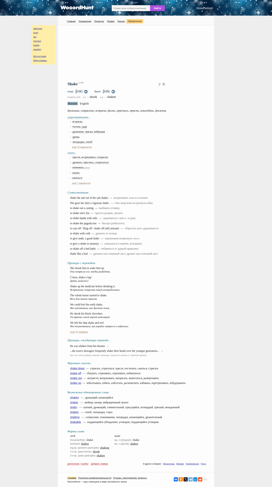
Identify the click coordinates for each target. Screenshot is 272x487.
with (89, 218)
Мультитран (169, 464)
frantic (36, 45)
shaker (104, 197)
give (75, 238)
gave (77, 202)
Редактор (99, 21)
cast (75, 228)
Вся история (39, 56)
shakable (75, 422)
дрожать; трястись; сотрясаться (90, 162)
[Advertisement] (137, 53)
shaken (74, 397)
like (79, 253)
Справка (71, 478)
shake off (75, 373)
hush (35, 32)
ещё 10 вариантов (82, 147)
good (89, 238)
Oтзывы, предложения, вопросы (130, 478)
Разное (121, 21)
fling (85, 228)
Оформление (135, 21)
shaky (73, 407)
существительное (78, 117)
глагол (71, 152)
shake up (75, 382)
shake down (77, 368)
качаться (77, 177)
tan (34, 37)
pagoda (88, 223)
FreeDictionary (192, 464)
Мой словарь (40, 60)
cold (87, 233)
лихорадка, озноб (82, 141)
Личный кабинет (204, 8)
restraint (114, 228)
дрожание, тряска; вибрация (88, 131)
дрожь (75, 136)
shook (96, 451)
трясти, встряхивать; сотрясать (90, 157)
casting (90, 208)
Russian (72, 103)
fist (88, 213)
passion (37, 49)
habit (93, 248)
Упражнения (84, 21)
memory (94, 243)
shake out (76, 378)
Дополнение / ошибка (77, 464)
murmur (37, 41)
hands (83, 218)
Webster (180, 464)
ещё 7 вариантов (81, 183)
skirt (87, 202)
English (84, 103)
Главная (71, 21)
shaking (74, 417)
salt (83, 197)
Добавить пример (99, 464)
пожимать (81, 167)
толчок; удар (79, 126)
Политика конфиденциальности (94, 478)
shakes (74, 412)
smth (81, 238)
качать (76, 172)
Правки (110, 21)
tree (94, 223)
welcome (37, 28)
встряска (77, 121)
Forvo (203, 464)
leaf (86, 253)
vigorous (97, 202)
